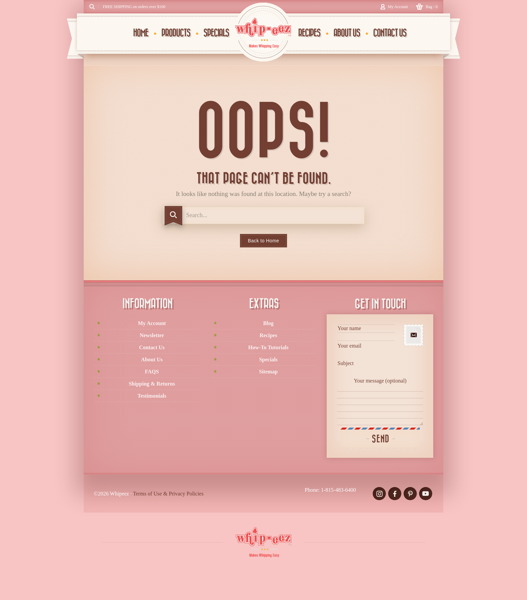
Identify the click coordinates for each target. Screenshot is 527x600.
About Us (152, 359)
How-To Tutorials (268, 347)
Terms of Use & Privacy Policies (168, 493)
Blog (268, 323)
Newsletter (151, 335)
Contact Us (152, 347)
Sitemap (268, 371)
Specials (268, 359)
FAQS (152, 371)
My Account (152, 323)
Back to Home (263, 240)
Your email (366, 350)
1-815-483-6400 (338, 490)
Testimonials (151, 396)
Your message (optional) (380, 401)
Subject (366, 367)
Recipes (268, 335)
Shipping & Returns (152, 384)
